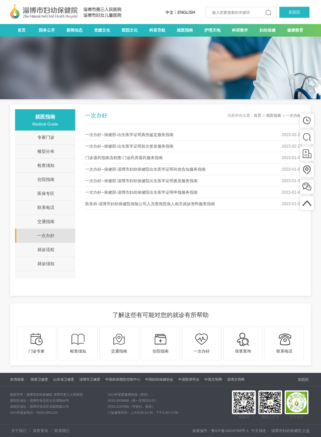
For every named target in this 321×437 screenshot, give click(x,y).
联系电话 (45, 207)
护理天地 (212, 30)
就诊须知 (45, 263)
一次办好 (45, 235)
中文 (170, 12)
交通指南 (45, 221)
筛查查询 (40, 430)
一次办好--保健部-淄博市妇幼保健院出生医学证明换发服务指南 (141, 181)
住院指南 (45, 179)
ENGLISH (186, 12)
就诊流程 (45, 249)
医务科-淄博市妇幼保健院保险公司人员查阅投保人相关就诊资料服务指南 (150, 204)
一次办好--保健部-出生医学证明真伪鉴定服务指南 (129, 135)
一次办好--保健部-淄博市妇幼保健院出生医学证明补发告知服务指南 (145, 169)
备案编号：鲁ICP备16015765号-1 (220, 430)
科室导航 (157, 30)
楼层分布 (45, 151)
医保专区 (45, 193)
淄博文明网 (236, 379)
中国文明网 (213, 379)
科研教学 (240, 30)
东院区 (294, 12)
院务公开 (47, 30)
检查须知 (45, 165)
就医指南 (185, 30)
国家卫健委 (39, 379)
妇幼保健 (268, 30)
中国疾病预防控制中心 (122, 379)
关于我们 (18, 430)
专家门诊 (45, 137)
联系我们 (61, 430)
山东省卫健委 (63, 379)
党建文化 (102, 30)
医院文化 (130, 30)
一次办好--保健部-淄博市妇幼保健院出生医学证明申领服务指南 (141, 192)
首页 (22, 30)
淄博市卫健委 (89, 379)
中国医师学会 (188, 379)
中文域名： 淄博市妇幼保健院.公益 (280, 430)
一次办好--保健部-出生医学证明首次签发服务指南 (129, 146)
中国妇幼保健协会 (159, 379)
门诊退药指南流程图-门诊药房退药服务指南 (124, 158)
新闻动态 (74, 30)
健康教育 (295, 30)
